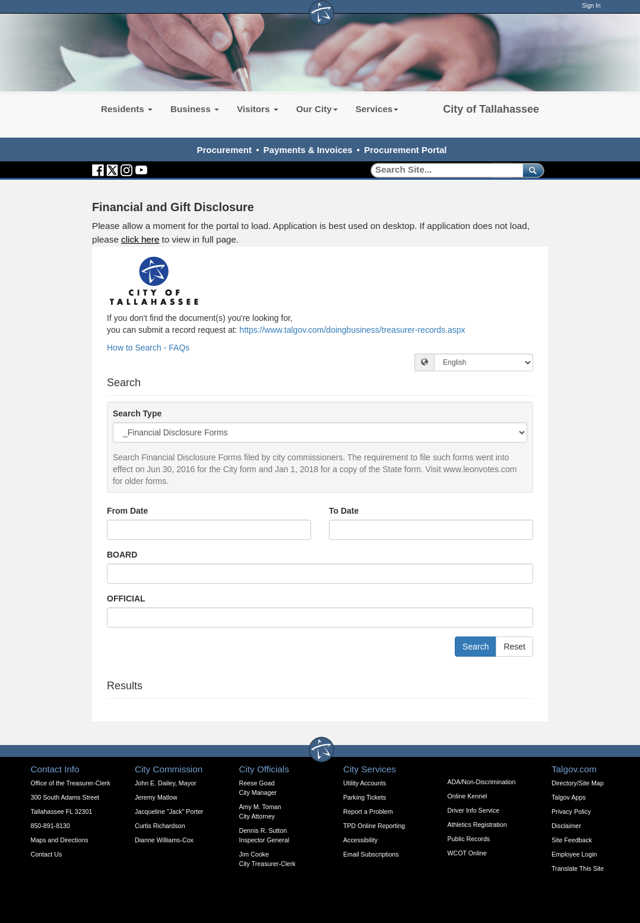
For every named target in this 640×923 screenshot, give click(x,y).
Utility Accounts (364, 783)
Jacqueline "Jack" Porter (169, 811)
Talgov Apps (568, 797)
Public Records (469, 838)
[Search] (442, 170)
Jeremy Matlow (156, 797)
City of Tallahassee (491, 109)
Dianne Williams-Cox (164, 840)
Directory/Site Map (578, 783)
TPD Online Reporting (374, 825)
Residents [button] (127, 109)
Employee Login (574, 854)
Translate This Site (578, 868)
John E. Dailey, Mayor (165, 783)
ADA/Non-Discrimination (482, 781)
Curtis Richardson (160, 825)
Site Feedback (572, 840)
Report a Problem (368, 811)
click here (140, 239)
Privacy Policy (571, 811)
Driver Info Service (474, 810)
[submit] (531, 170)
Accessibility (360, 840)
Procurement (224, 150)
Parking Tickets (364, 797)
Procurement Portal (405, 150)
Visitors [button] (257, 109)
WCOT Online (467, 853)
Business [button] (194, 109)
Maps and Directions (59, 840)
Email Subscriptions (371, 854)
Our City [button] (317, 109)
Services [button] (377, 109)
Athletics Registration (477, 824)
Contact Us (46, 854)
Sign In (591, 5)
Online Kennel (467, 796)
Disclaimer (566, 825)
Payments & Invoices (308, 150)
